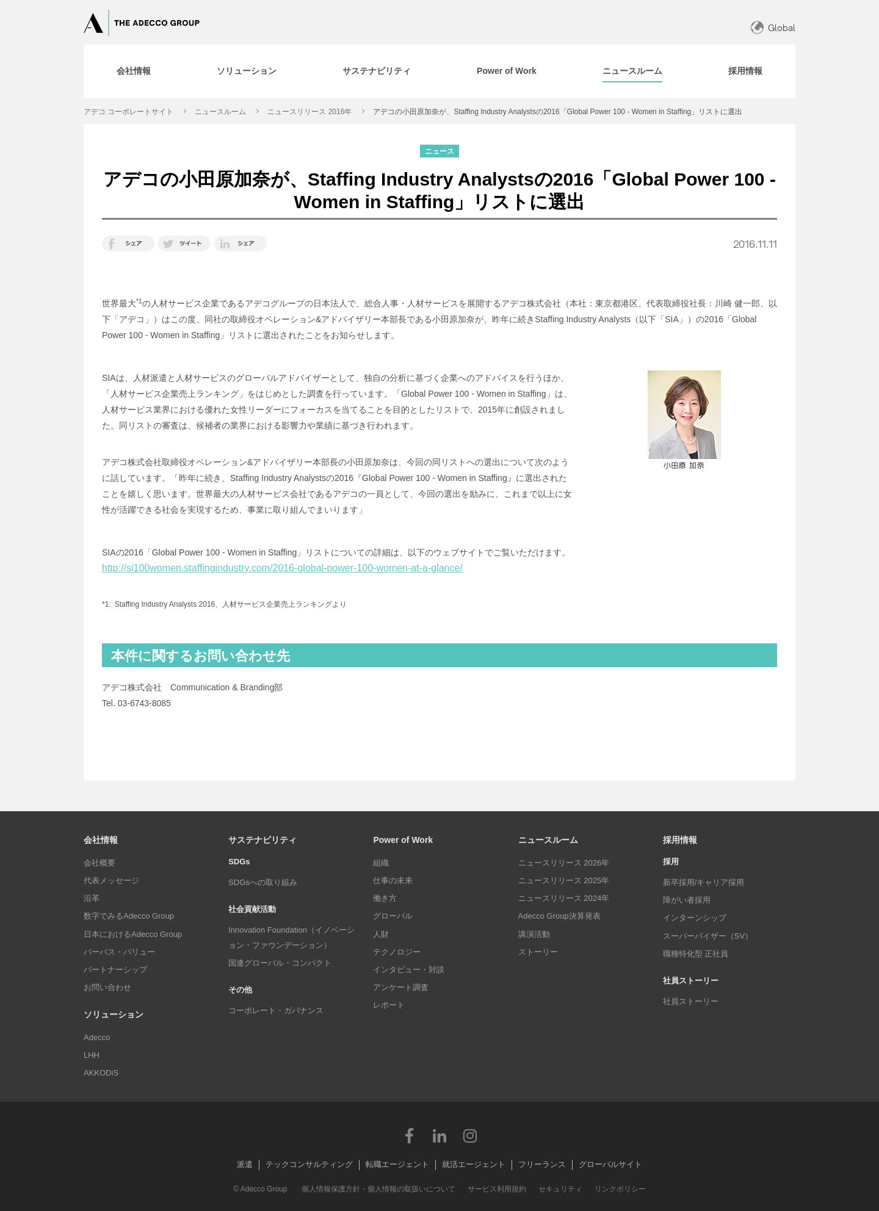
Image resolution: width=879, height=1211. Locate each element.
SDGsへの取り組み (262, 882)
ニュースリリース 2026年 (564, 862)
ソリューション (113, 1014)
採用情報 (680, 840)
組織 (381, 862)
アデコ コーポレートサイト (128, 111)
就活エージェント (473, 1164)
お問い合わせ (107, 987)
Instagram (470, 1135)
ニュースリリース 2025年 (564, 880)
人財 (381, 934)
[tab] (134, 71)
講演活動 (534, 934)
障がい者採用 (687, 900)
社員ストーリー (690, 1001)
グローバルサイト (610, 1164)
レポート (389, 1005)
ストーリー (538, 951)
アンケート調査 (401, 987)
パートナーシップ (115, 969)
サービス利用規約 (497, 1189)
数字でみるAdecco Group (129, 915)
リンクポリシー (620, 1189)
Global (781, 28)
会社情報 (101, 840)
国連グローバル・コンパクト (279, 962)
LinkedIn (439, 1135)
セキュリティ (560, 1189)
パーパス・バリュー (119, 951)
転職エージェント (397, 1164)
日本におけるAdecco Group (133, 934)
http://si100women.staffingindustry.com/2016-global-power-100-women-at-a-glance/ (282, 568)
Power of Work (403, 840)
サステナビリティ (262, 840)
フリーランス (542, 1164)
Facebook (409, 1135)
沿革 (91, 898)
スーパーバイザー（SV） (708, 936)
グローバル (393, 915)
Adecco (97, 1037)
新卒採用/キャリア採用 (704, 882)
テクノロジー (397, 951)
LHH (91, 1055)
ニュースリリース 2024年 (564, 898)
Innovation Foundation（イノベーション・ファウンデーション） (291, 937)
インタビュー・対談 (408, 969)
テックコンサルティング (309, 1164)
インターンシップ (694, 917)
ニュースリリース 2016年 (309, 111)
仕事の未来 (393, 880)
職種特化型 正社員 (696, 953)
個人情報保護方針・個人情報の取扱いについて (378, 1189)
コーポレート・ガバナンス (276, 1010)
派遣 (245, 1164)
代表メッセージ (111, 880)
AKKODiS (101, 1072)
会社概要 (99, 862)
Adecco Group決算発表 (559, 915)
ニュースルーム (220, 111)
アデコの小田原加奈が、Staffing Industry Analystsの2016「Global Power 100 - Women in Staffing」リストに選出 (557, 111)
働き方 (385, 898)
